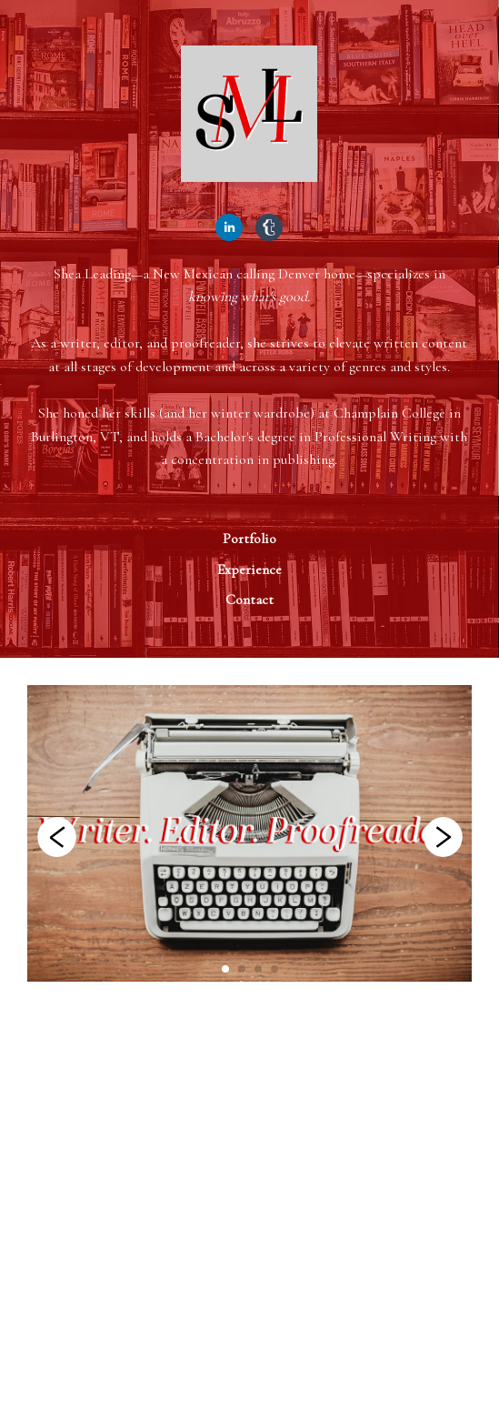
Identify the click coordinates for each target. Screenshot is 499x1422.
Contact (249, 599)
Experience (249, 569)
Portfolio (249, 538)
